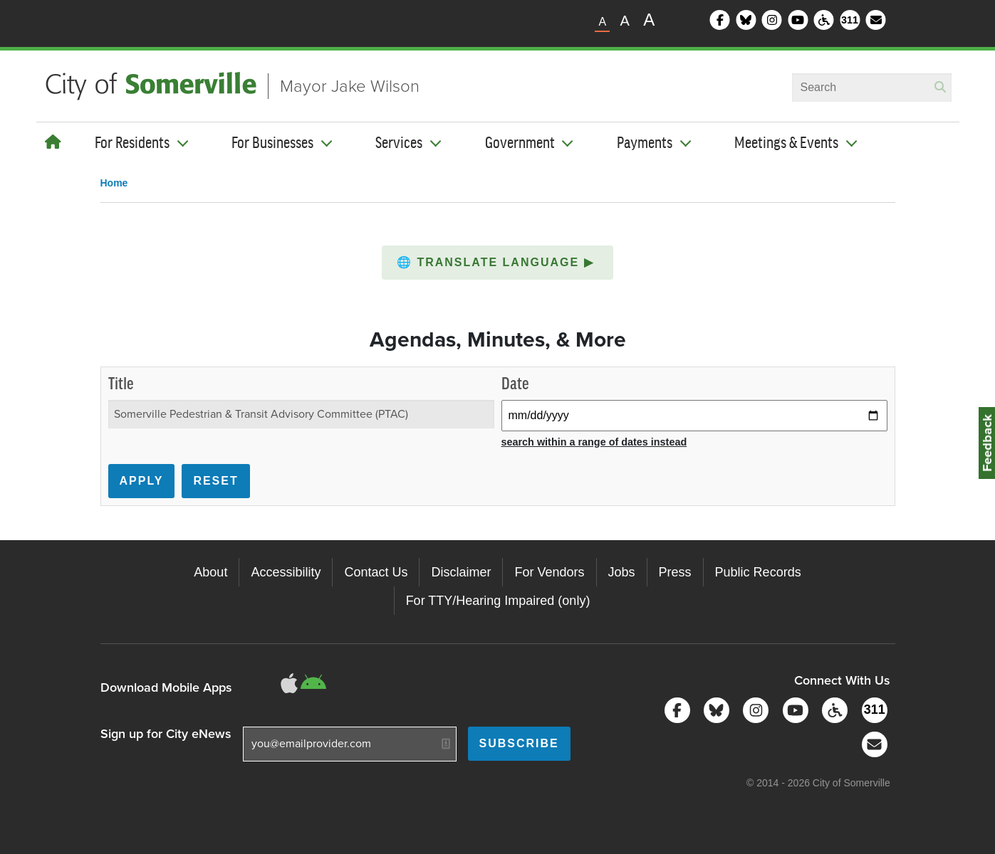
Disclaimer (461, 572)
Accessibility (286, 572)
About (210, 572)
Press (675, 572)
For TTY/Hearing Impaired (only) (498, 601)
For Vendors (549, 572)
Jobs (621, 572)
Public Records (758, 572)
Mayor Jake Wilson (350, 86)
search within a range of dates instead (594, 442)
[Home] (53, 142)
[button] (497, 263)
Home (114, 183)
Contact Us (375, 572)
